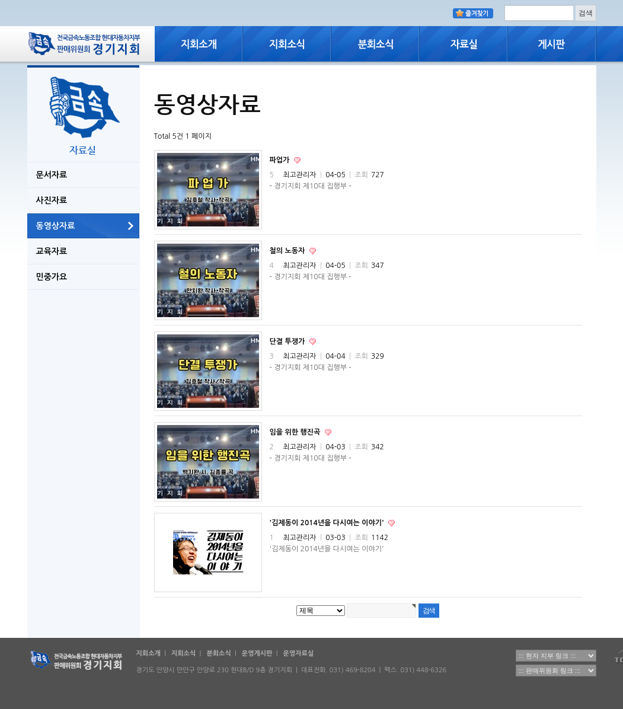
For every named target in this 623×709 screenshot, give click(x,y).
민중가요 (52, 277)
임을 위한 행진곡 (296, 432)
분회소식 (218, 653)
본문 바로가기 (0, 0)
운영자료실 (298, 653)
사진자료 (52, 200)
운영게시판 (257, 653)
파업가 (281, 160)
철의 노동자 (288, 250)
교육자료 (52, 251)
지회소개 (148, 653)
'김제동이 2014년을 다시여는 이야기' (328, 522)
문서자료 (52, 175)
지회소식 (183, 653)
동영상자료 (55, 226)
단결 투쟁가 (288, 341)
